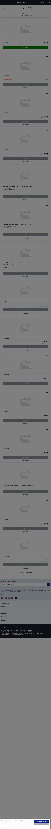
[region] (25, 824)
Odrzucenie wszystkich (41, 824)
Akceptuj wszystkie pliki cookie (41, 821)
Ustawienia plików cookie (41, 826)
